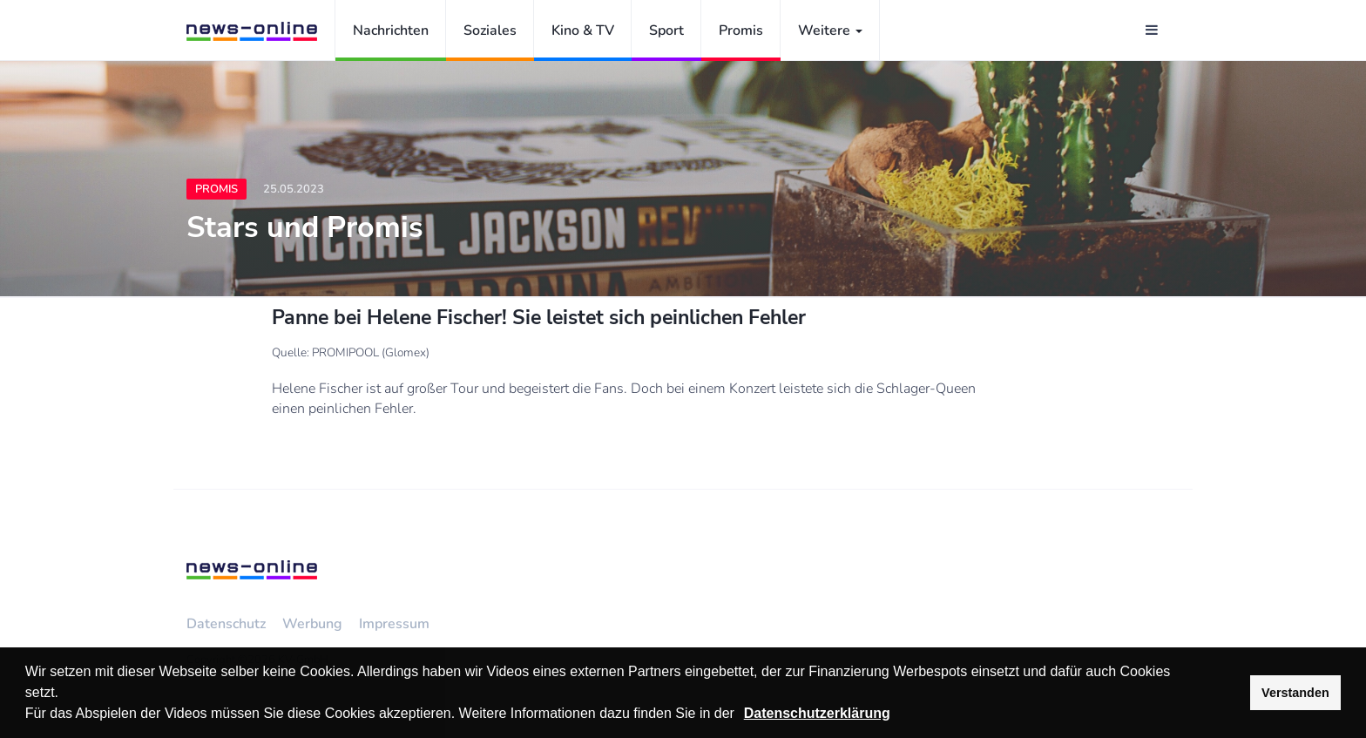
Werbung (312, 623)
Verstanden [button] (1295, 693)
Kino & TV (582, 30)
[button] (740, 715)
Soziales (490, 30)
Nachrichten (391, 30)
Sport (666, 30)
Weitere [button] (830, 30)
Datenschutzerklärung (817, 713)
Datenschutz (226, 623)
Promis (741, 30)
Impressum (394, 623)
